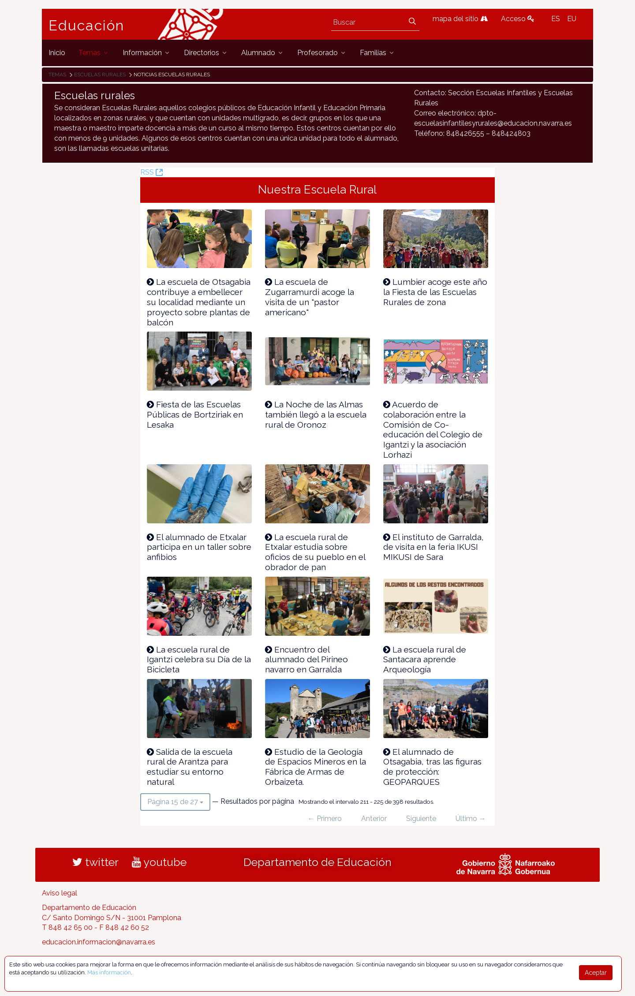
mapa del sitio (460, 19)
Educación (86, 26)
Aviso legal (59, 893)
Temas (57, 74)
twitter (95, 862)
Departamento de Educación (317, 862)
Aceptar (596, 972)
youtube (159, 862)
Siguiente (421, 818)
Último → (471, 818)
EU (571, 19)
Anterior (374, 818)
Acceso (517, 19)
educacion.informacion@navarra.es (98, 942)
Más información (109, 972)
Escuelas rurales (100, 74)
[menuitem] (57, 53)
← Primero (325, 818)
